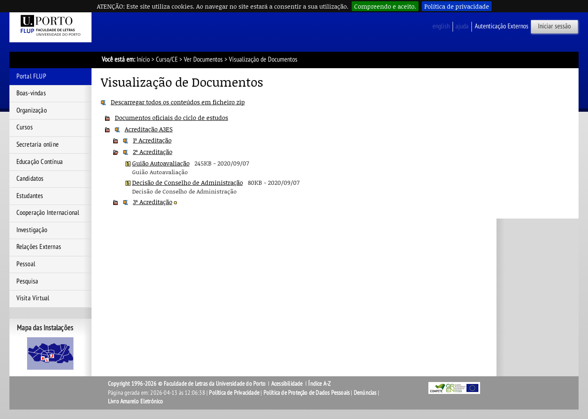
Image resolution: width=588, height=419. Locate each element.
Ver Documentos (203, 59)
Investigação (31, 230)
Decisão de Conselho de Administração (187, 182)
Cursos (24, 127)
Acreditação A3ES (149, 129)
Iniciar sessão (554, 26)
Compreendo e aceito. (385, 6)
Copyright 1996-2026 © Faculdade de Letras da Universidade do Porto (187, 383)
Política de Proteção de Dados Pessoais (306, 392)
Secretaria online (37, 144)
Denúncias (365, 392)
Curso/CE (167, 59)
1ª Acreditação (152, 140)
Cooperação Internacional (48, 213)
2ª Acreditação (152, 151)
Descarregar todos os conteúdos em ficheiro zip (178, 102)
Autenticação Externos (502, 26)
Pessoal (25, 264)
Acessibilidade (287, 383)
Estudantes (29, 196)
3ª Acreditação (152, 202)
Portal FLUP (31, 76)
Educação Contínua (39, 162)
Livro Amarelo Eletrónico (135, 401)
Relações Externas (38, 247)
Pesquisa (27, 281)
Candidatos (30, 179)
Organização (31, 110)
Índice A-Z (319, 383)
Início (143, 59)
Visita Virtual (33, 298)
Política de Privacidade (234, 392)
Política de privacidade (456, 6)
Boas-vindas (31, 93)
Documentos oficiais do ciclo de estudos (171, 117)
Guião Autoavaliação (161, 163)
